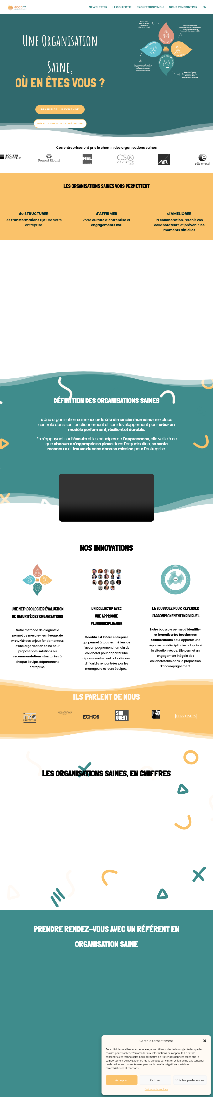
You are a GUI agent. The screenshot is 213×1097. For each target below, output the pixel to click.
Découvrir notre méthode (60, 123)
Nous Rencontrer (183, 7)
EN (204, 7)
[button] (205, 1041)
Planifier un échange (60, 109)
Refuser (155, 1080)
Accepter (121, 1080)
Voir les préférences (190, 1080)
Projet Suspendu (150, 7)
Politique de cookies (156, 1089)
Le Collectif (122, 7)
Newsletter (98, 7)
